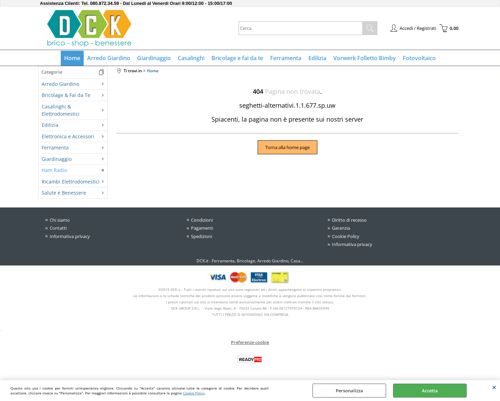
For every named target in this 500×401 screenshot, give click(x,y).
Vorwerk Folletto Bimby (364, 58)
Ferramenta (285, 58)
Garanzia (341, 228)
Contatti (58, 228)
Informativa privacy (70, 236)
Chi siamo (60, 220)
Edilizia (317, 58)
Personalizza (349, 390)
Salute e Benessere (64, 192)
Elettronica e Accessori (68, 136)
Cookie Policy (194, 393)
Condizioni (202, 220)
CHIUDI (494, 387)
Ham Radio (54, 170)
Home (72, 58)
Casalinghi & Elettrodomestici (61, 110)
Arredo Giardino (108, 58)
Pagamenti (202, 228)
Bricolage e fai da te (237, 58)
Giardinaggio (154, 58)
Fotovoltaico (419, 58)
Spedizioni (201, 236)
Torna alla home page (287, 147)
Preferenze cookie (250, 342)
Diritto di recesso (349, 220)
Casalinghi (191, 58)
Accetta (430, 390)
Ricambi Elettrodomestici (71, 181)
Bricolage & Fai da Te (66, 95)
